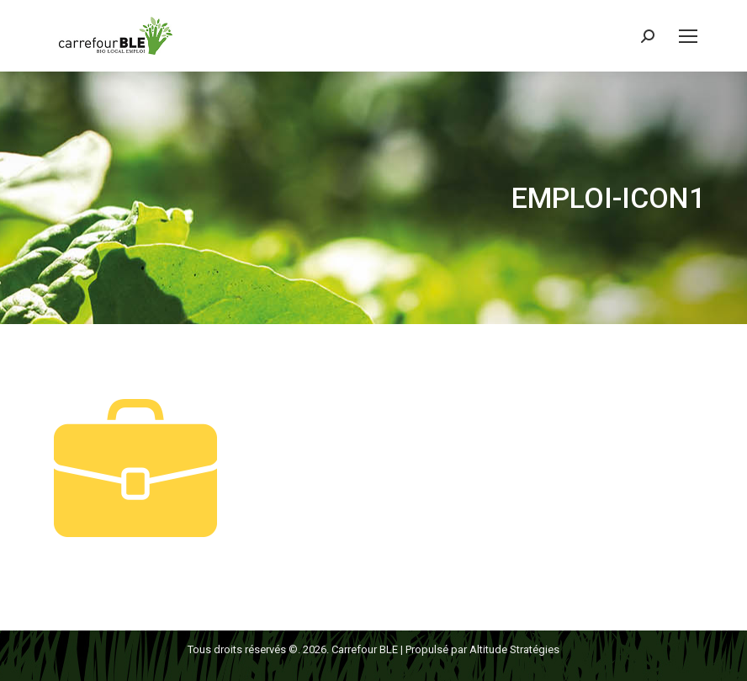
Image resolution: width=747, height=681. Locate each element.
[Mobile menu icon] (688, 36)
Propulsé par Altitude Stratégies (482, 649)
